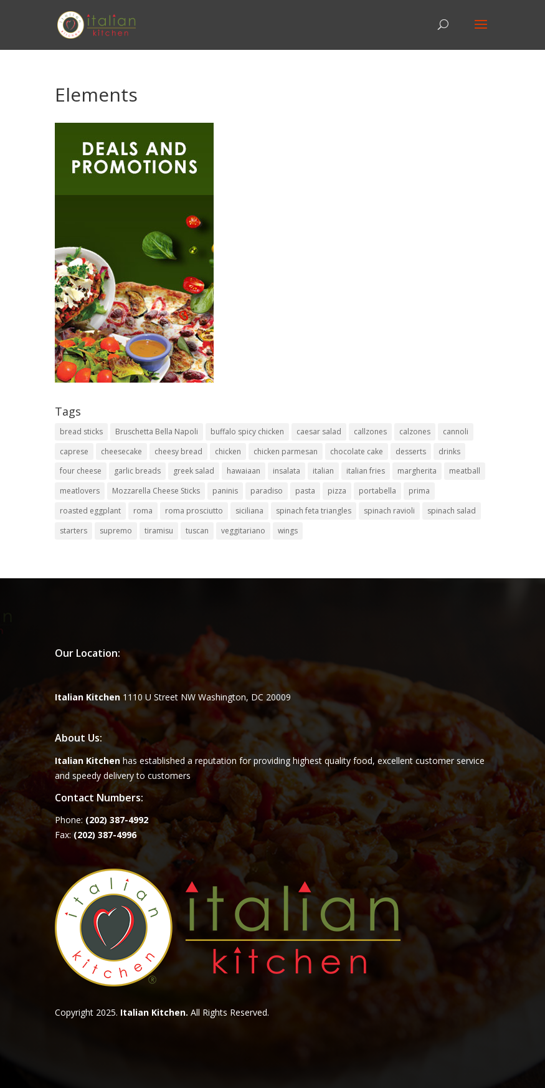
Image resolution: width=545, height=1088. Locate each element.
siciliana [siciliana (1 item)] (249, 510)
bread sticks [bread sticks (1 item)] (81, 431)
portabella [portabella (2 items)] (377, 490)
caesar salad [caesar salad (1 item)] (318, 431)
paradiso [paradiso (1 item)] (266, 490)
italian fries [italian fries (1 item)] (365, 470)
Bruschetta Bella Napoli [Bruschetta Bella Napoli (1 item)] (156, 431)
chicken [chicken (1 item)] (228, 451)
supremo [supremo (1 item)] (116, 530)
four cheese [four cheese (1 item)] (81, 470)
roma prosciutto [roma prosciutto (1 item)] (194, 510)
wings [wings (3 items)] (288, 530)
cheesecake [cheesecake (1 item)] (121, 451)
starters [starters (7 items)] (73, 530)
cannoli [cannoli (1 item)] (455, 431)
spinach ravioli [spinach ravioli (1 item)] (389, 510)
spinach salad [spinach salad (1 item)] (451, 510)
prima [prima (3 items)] (419, 490)
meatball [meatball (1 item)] (464, 470)
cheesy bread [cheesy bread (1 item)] (178, 451)
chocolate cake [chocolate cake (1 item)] (356, 451)
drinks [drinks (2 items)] (449, 451)
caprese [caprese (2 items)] (74, 451)
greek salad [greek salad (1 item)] (193, 470)
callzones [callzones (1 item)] (370, 431)
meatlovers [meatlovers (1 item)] (80, 490)
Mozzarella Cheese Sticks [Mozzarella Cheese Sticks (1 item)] (156, 490)
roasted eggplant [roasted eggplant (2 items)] (90, 510)
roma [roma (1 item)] (143, 510)
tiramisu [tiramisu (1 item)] (159, 530)
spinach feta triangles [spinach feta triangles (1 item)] (313, 510)
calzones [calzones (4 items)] (414, 431)
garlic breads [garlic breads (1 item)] (137, 470)
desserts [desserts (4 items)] (411, 451)
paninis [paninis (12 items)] (225, 490)
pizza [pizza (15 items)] (337, 490)
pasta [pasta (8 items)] (305, 490)
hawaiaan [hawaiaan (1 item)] (243, 470)
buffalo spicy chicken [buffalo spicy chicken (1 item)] (247, 431)
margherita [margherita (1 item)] (417, 470)
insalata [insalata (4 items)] (286, 470)
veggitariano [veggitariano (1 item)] (243, 530)
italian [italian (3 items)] (323, 470)
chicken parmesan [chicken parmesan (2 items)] (286, 451)
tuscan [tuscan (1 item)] (197, 530)
